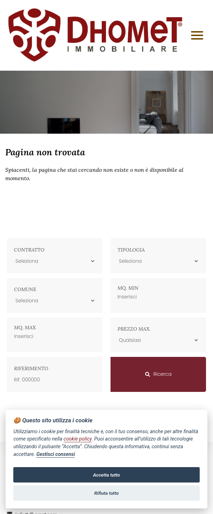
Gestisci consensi (55, 454)
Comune (25, 289)
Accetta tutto (106, 475)
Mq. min (128, 288)
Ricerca (158, 374)
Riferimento (31, 368)
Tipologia (131, 250)
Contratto (29, 250)
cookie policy (78, 439)
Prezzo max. (134, 329)
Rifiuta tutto (106, 493)
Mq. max (25, 327)
